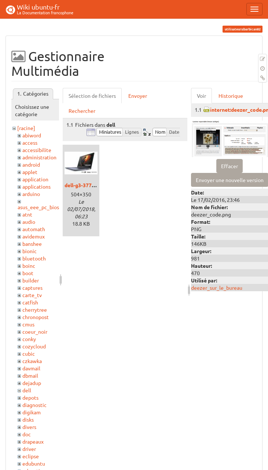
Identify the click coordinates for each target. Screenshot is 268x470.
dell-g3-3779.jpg (84, 185)
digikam (31, 412)
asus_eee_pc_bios (38, 207)
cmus (28, 324)
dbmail (30, 375)
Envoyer (137, 95)
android (31, 164)
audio (28, 221)
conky (29, 339)
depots (30, 397)
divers (29, 426)
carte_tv (32, 295)
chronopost (35, 317)
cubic (28, 353)
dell (26, 390)
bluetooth (34, 258)
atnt (27, 214)
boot (27, 273)
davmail (31, 368)
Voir (201, 95)
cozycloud (34, 346)
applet (29, 172)
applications (36, 186)
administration (39, 157)
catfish (30, 302)
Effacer (229, 166)
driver (29, 448)
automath (33, 229)
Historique (231, 95)
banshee (32, 243)
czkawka (32, 361)
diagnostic (34, 404)
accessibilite (36, 150)
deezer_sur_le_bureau (216, 287)
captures (32, 287)
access (29, 142)
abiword (31, 135)
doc (26, 434)
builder (30, 280)
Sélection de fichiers (92, 95)
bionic (29, 251)
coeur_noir (34, 331)
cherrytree (34, 309)
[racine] (26, 128)
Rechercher (82, 110)
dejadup (31, 383)
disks (28, 419)
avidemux (33, 236)
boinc (28, 265)
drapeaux (33, 441)
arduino (31, 193)
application (35, 179)
